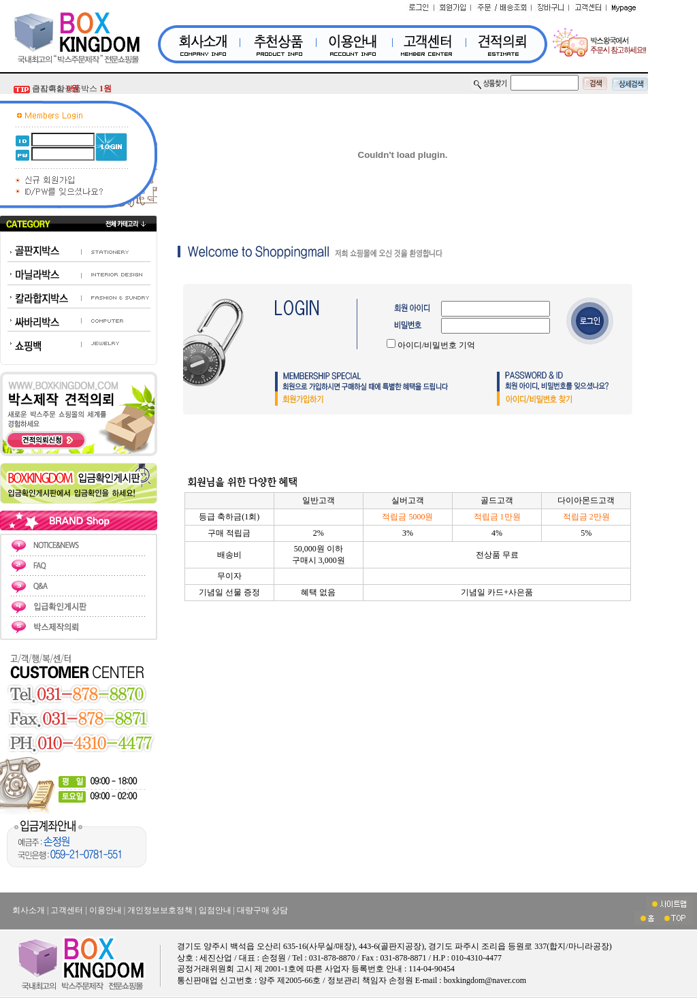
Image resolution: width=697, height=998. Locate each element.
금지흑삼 (55, 88)
